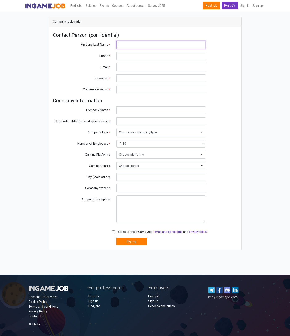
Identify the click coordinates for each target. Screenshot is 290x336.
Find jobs (76, 6)
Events (104, 6)
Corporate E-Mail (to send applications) (82, 121)
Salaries (91, 6)
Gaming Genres (99, 166)
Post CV (229, 5)
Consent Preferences (43, 297)
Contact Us (36, 316)
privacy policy (198, 232)
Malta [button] (35, 324)
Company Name (98, 110)
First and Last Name (95, 44)
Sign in (244, 6)
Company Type (99, 132)
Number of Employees (93, 143)
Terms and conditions (43, 306)
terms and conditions (167, 232)
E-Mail (105, 67)
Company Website (97, 188)
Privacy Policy (38, 311)
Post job (211, 5)
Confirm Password (96, 89)
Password (102, 78)
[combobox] (160, 132)
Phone (104, 56)
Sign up (258, 6)
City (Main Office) (98, 177)
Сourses (117, 6)
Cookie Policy (38, 302)
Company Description (95, 199)
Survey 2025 (156, 6)
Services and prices (161, 306)
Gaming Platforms (97, 155)
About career (136, 6)
